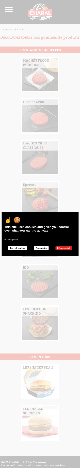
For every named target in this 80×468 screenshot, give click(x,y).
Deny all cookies (17, 248)
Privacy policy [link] (11, 239)
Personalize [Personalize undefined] (41, 248)
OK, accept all (63, 248)
